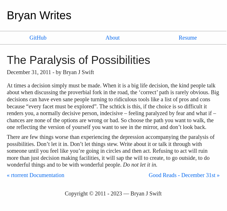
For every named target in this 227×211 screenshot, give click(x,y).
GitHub (37, 38)
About (113, 38)
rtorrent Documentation (37, 175)
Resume (188, 38)
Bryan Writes (39, 15)
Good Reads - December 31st (182, 175)
